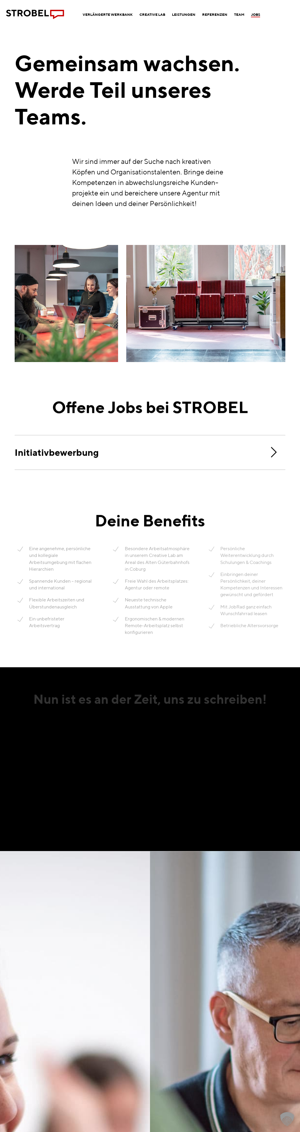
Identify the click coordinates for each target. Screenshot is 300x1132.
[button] (287, 1119)
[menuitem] (108, 14)
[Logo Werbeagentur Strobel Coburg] (35, 14)
